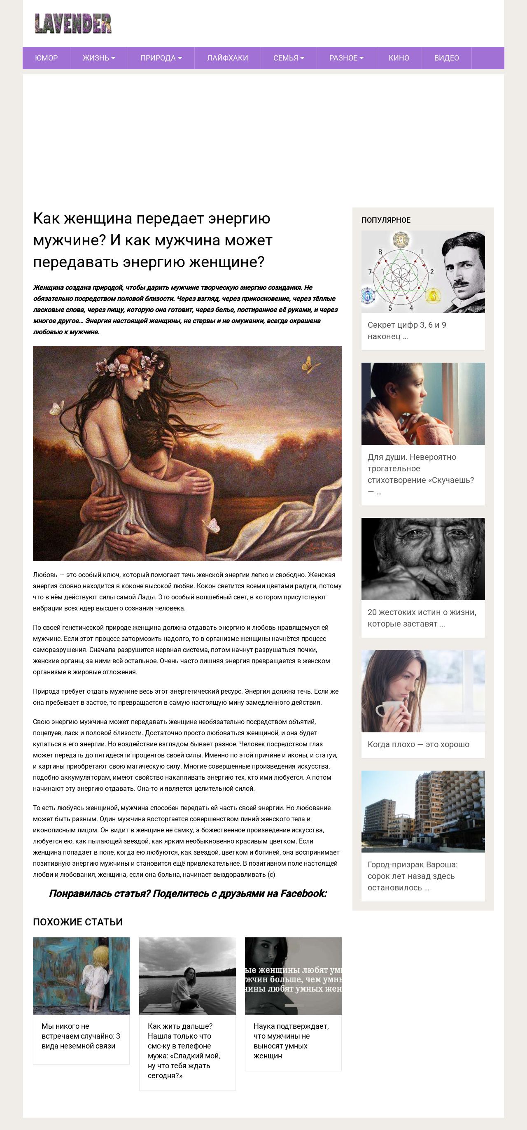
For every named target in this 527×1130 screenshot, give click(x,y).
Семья (285, 58)
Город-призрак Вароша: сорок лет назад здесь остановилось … (413, 876)
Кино (399, 58)
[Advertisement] (263, 145)
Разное (343, 58)
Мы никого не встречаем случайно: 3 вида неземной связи (81, 1036)
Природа (158, 58)
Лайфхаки (227, 58)
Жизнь (96, 58)
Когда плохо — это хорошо (418, 744)
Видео (446, 58)
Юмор (46, 58)
